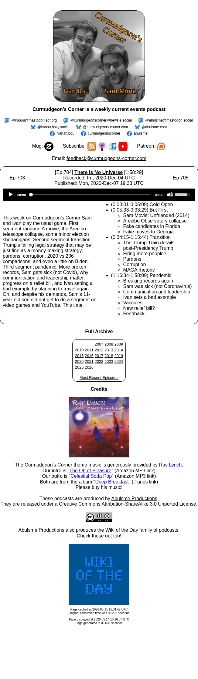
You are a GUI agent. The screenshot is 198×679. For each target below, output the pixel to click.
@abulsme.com (154, 127)
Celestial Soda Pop (91, 476)
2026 (89, 367)
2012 (99, 350)
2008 (108, 344)
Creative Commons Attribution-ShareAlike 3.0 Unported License (127, 504)
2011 (89, 350)
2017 (99, 355)
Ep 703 (17, 177)
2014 (118, 350)
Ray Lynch (170, 464)
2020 (79, 361)
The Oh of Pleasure (90, 470)
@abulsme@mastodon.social (169, 120)
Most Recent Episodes (99, 377)
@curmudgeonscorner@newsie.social (100, 120)
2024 (118, 361)
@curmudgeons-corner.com (105, 127)
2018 (108, 355)
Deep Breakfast (111, 481)
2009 (118, 344)
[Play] (11, 195)
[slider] (90, 194)
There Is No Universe (98, 172)
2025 (79, 367)
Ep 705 (181, 177)
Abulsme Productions (134, 498)
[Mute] (170, 195)
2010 (79, 350)
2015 (79, 355)
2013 (108, 350)
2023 (108, 361)
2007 (99, 344)
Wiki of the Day (121, 530)
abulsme (140, 133)
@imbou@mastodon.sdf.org (34, 120)
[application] (99, 195)
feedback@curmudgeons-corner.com (106, 158)
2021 (89, 361)
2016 (89, 355)
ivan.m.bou (65, 133)
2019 (118, 355)
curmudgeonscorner (104, 133)
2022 (99, 361)
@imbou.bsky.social (53, 127)
